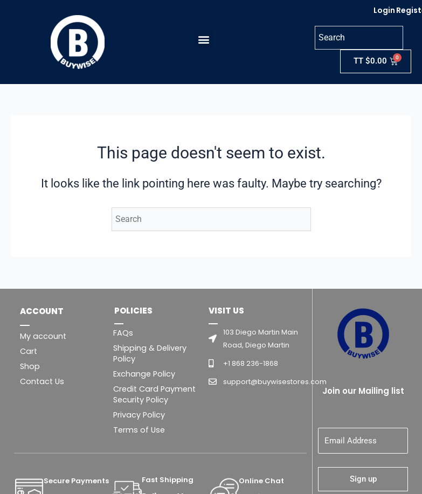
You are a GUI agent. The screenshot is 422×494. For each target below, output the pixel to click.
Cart (28, 351)
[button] (201, 39)
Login (384, 10)
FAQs (123, 333)
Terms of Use (139, 430)
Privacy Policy (139, 414)
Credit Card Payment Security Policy (154, 394)
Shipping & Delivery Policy (149, 353)
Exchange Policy (144, 373)
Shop (30, 366)
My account (43, 336)
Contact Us (42, 381)
